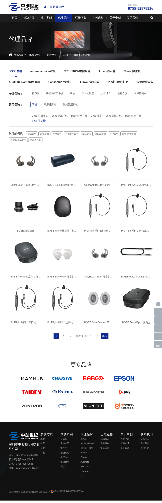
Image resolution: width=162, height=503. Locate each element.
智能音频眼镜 (70, 104)
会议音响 (32, 134)
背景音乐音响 (71, 134)
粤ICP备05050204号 (41, 494)
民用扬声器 (50, 104)
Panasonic (85, 469)
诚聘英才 (144, 450)
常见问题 (104, 450)
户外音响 (57, 134)
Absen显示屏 (107, 71)
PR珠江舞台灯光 (118, 82)
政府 (42, 441)
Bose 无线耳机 (60, 116)
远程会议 (122, 93)
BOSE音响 (35, 54)
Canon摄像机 (132, 71)
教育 (42, 446)
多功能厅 (64, 446)
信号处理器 (88, 93)
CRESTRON (86, 450)
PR (81, 478)
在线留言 (144, 446)
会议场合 (106, 93)
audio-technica (87, 446)
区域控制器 (140, 93)
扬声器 (35, 93)
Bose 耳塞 (97, 116)
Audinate (84, 464)
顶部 (158, 346)
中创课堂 (98, 17)
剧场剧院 (64, 455)
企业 (42, 450)
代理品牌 (63, 17)
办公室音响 (100, 134)
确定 (105, 338)
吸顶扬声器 (35, 140)
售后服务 (104, 446)
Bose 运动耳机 (80, 116)
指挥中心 (64, 459)
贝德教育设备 (145, 82)
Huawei (84, 473)
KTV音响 (114, 134)
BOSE (83, 441)
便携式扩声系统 (54, 93)
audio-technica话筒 (42, 71)
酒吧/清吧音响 (129, 134)
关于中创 (115, 17)
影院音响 (86, 134)
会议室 (63, 441)
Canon (83, 459)
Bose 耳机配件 (82, 54)
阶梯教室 (64, 464)
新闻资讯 (124, 446)
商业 (42, 455)
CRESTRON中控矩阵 (77, 71)
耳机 (65, 54)
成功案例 (46, 17)
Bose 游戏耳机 (114, 116)
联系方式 (144, 441)
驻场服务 (104, 441)
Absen (83, 455)
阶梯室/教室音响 (18, 140)
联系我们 (132, 17)
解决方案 (29, 17)
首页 (14, 17)
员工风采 (124, 450)
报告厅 (63, 450)
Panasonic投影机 (59, 82)
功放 (72, 93)
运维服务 (80, 17)
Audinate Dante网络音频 (24, 82)
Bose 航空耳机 (134, 116)
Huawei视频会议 (89, 82)
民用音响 (52, 54)
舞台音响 (44, 134)
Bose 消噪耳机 (40, 116)
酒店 (62, 469)
